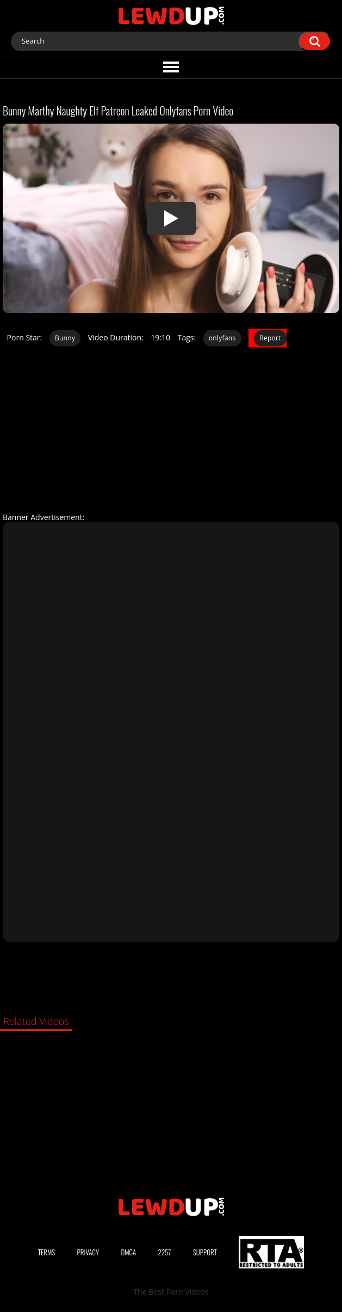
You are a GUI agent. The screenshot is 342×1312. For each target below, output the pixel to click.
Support (205, 1252)
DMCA (128, 1252)
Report (270, 338)
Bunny (65, 338)
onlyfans (222, 338)
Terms (46, 1252)
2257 (164, 1252)
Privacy (88, 1252)
